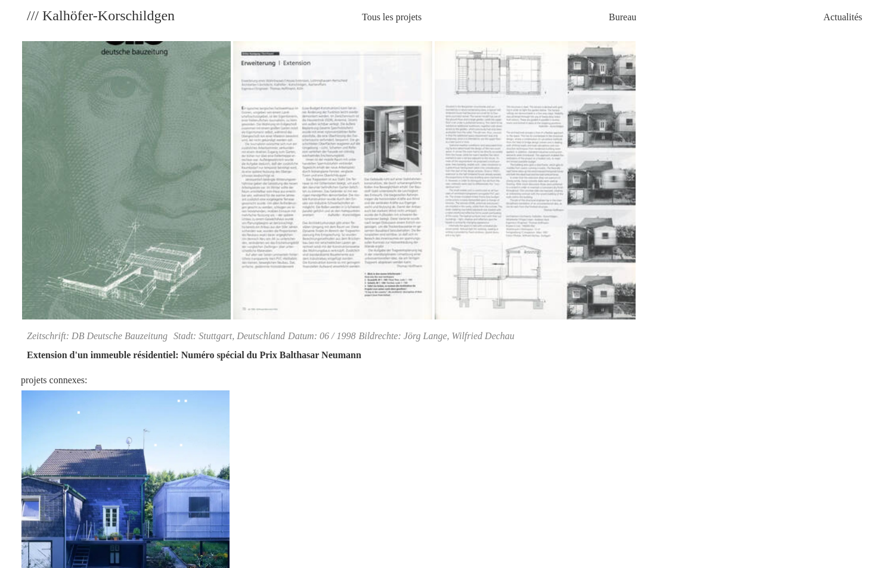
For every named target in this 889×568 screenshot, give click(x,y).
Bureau (622, 17)
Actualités (842, 17)
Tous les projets (392, 17)
